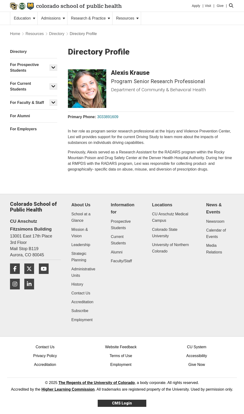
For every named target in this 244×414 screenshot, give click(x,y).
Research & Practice (90, 18)
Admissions (53, 18)
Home (15, 34)
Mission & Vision (79, 232)
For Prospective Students (24, 67)
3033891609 (107, 117)
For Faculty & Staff (27, 103)
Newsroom (215, 221)
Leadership (80, 245)
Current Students (118, 240)
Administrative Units (83, 272)
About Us (81, 204)
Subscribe (79, 311)
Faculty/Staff (121, 261)
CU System (196, 347)
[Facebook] (16, 276)
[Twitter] (31, 276)
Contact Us (80, 293)
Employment (82, 320)
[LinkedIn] (31, 291)
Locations (162, 204)
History (77, 284)
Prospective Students (121, 224)
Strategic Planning (78, 257)
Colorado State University (165, 232)
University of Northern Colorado (170, 248)
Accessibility (196, 356)
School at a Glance (81, 217)
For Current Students (20, 86)
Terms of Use (121, 356)
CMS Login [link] (122, 403)
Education (24, 18)
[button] (53, 68)
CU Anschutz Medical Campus (170, 217)
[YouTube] (45, 276)
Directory (56, 34)
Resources (127, 18)
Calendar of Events (216, 233)
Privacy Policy (45, 356)
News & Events (214, 208)
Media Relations (214, 248)
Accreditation (82, 302)
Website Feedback (121, 347)
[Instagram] (16, 291)
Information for (122, 208)
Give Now (196, 365)
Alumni (116, 252)
